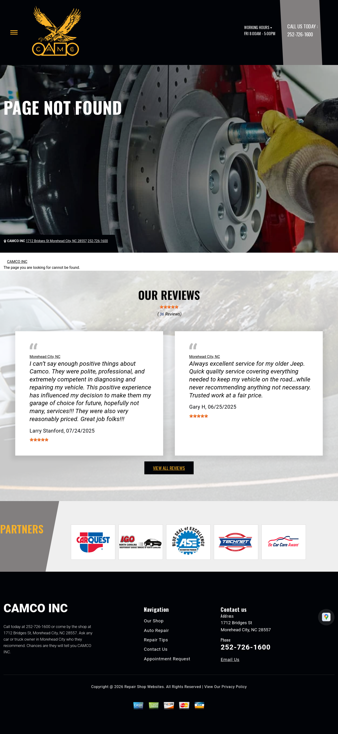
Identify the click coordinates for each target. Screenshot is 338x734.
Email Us (230, 659)
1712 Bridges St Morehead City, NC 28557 (56, 241)
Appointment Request (167, 659)
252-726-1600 (300, 34)
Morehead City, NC (45, 356)
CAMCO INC (17, 261)
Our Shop (154, 621)
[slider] (169, 307)
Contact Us (156, 649)
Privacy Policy (234, 687)
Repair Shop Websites (144, 687)
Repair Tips (156, 640)
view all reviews (169, 467)
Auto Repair (156, 630)
